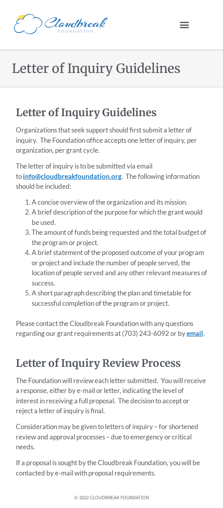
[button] (184, 25)
